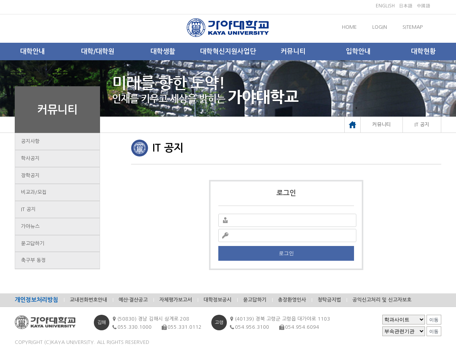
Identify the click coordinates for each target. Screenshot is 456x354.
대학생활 (162, 51)
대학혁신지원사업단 (228, 51)
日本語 (406, 5)
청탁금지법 (329, 299)
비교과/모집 (34, 192)
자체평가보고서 (175, 299)
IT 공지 (28, 209)
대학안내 (32, 51)
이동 (434, 320)
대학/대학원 (97, 51)
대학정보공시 (217, 299)
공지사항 (30, 141)
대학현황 (423, 51)
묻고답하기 (32, 243)
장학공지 (30, 175)
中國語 (423, 5)
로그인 (286, 253)
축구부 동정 (33, 260)
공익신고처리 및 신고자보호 (381, 299)
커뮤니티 (293, 51)
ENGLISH (385, 5)
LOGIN (379, 27)
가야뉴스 (30, 226)
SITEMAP (412, 27)
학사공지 (30, 158)
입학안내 (358, 51)
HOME (349, 27)
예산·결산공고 (133, 299)
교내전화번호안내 (88, 299)
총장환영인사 (292, 299)
